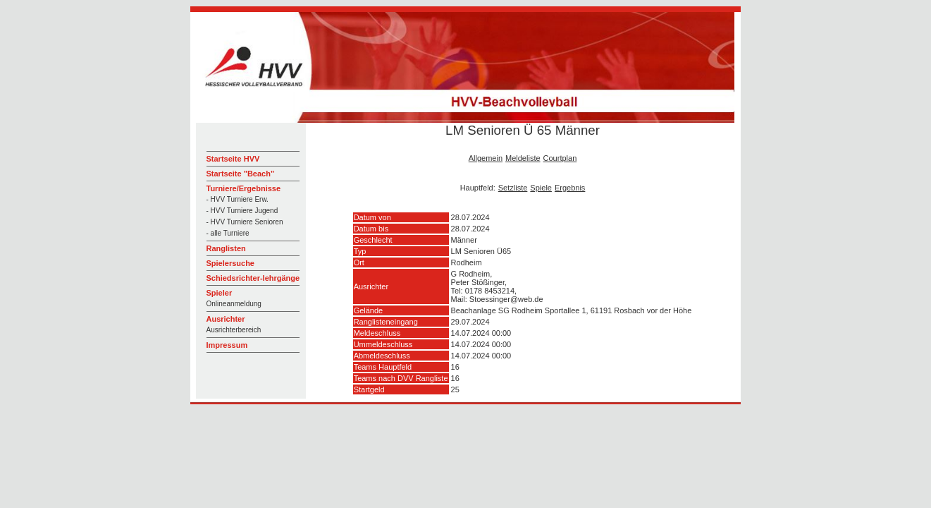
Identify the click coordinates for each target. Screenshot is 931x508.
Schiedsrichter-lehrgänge (253, 278)
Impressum (227, 345)
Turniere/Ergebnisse (243, 188)
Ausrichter (225, 319)
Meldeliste (523, 158)
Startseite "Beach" (240, 173)
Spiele (541, 187)
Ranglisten (226, 248)
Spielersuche (230, 263)
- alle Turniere (227, 233)
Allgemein (486, 158)
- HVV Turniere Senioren (244, 222)
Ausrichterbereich (233, 330)
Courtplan (560, 158)
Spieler (219, 293)
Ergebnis (570, 187)
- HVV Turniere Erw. (237, 199)
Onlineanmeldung (233, 304)
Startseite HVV (233, 159)
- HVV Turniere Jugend (242, 210)
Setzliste (513, 187)
